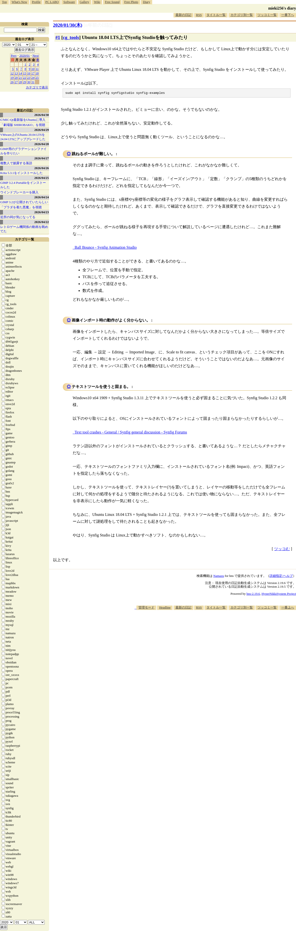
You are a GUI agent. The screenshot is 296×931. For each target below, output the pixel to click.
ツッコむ (282, 549)
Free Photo (131, 2)
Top (4, 2)
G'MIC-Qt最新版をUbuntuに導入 (22, 120)
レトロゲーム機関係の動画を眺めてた (24, 229)
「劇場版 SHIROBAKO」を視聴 (22, 125)
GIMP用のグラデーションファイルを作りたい (23, 151)
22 (24, 77)
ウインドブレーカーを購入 (19, 192)
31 (33, 82)
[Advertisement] (206, 625)
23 (28, 77)
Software (69, 2)
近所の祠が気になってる (17, 217)
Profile (36, 2)
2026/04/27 (41, 158)
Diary (146, 2)
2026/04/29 (41, 130)
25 (37, 77)
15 (24, 73)
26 (12, 82)
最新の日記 (183, 15)
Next (35, 55)
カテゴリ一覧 (24, 239)
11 (37, 69)
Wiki (97, 2)
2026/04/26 (41, 168)
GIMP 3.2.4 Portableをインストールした (23, 185)
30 (28, 82)
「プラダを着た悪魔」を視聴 (21, 207)
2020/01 (24, 55)
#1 (57, 37)
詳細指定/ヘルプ (281, 576)
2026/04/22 (41, 222)
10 (33, 69)
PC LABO (52, 2)
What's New (19, 2)
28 (20, 82)
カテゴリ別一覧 (241, 15)
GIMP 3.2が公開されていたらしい (24, 202)
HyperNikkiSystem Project (279, 594)
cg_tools (71, 37)
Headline (165, 608)
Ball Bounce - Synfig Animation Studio (106, 248)
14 (20, 73)
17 (33, 73)
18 (37, 73)
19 (12, 77)
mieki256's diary (282, 8)
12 (12, 73)
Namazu (218, 576)
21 (20, 77)
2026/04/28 (41, 144)
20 (16, 77)
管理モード (146, 608)
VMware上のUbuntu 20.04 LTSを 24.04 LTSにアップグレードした (22, 137)
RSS (199, 15)
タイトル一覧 (216, 15)
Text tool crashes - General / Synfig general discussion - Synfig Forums (131, 433)
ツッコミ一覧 (267, 15)
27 (16, 82)
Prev (14, 55)
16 (28, 73)
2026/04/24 (41, 197)
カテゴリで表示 (37, 87)
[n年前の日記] (97, 25)
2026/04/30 (41, 115)
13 (16, 73)
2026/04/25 (41, 178)
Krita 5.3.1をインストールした (21, 173)
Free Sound (112, 2)
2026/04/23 (41, 212)
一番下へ (287, 15)
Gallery (84, 2)
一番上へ (287, 608)
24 (33, 77)
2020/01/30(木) (67, 25)
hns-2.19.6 (253, 594)
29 (24, 82)
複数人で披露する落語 (16, 163)
